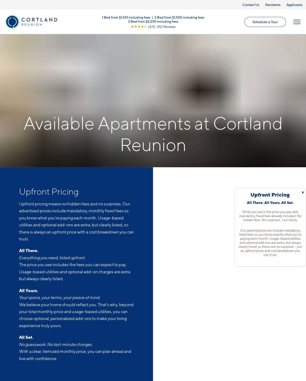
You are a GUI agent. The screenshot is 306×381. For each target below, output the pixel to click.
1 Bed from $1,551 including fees (126, 17)
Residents (272, 5)
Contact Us (250, 5)
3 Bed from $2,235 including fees (153, 21)
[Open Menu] (297, 22)
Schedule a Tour (265, 22)
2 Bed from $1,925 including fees (179, 17)
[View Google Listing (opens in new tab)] (153, 26)
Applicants (294, 5)
